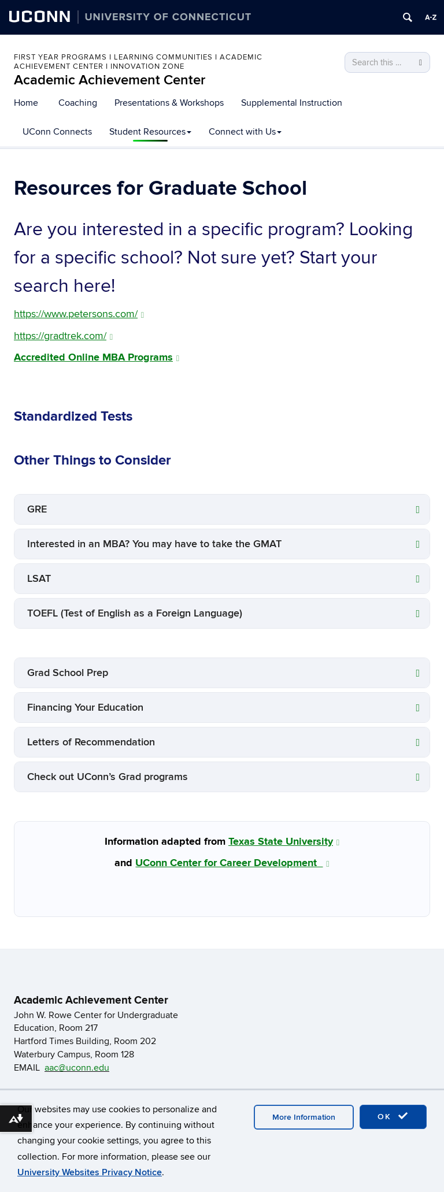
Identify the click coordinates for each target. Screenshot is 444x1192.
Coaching (77, 103)
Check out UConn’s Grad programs (107, 777)
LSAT (39, 579)
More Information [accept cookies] (303, 1117)
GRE (37, 509)
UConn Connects (57, 132)
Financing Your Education (85, 707)
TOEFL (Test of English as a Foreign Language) (134, 613)
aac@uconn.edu (77, 1068)
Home (26, 103)
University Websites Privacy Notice (89, 1172)
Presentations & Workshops (169, 103)
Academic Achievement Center (109, 80)
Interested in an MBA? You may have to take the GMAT (154, 544)
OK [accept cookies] (393, 1116)
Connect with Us (245, 132)
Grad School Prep (67, 673)
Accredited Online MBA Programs (96, 357)
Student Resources (150, 132)
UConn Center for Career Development (232, 863)
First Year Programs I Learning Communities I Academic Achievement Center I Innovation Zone (138, 62)
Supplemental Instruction (291, 103)
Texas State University (283, 841)
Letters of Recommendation (91, 742)
